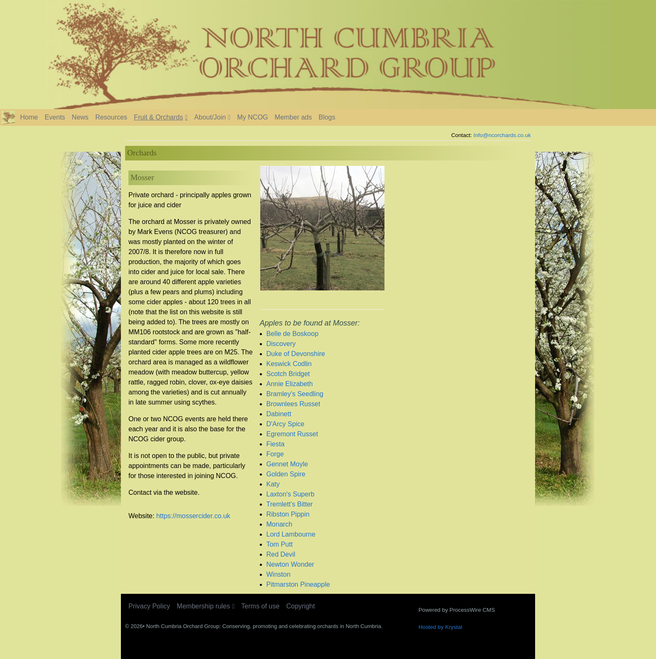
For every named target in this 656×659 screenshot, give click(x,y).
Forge (275, 454)
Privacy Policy (149, 606)
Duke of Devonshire (295, 353)
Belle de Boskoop (292, 333)
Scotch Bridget (288, 373)
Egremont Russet (292, 434)
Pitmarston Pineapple (298, 584)
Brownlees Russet (293, 403)
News (80, 117)
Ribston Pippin (288, 514)
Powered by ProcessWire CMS (456, 610)
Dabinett (279, 413)
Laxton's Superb (290, 494)
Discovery (281, 343)
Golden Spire (285, 474)
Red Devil (280, 554)
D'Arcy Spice (285, 423)
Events (55, 117)
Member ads (293, 117)
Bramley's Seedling (294, 393)
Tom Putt (279, 544)
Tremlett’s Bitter (289, 504)
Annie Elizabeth (289, 383)
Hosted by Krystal (440, 627)
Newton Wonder (290, 564)
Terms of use (260, 606)
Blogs (326, 117)
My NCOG (252, 117)
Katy (273, 484)
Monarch (279, 524)
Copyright (300, 606)
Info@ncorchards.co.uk (502, 135)
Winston (278, 574)
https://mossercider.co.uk (193, 515)
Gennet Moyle (287, 464)
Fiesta (275, 444)
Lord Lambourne (290, 534)
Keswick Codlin (289, 363)
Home (29, 117)
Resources (111, 117)
